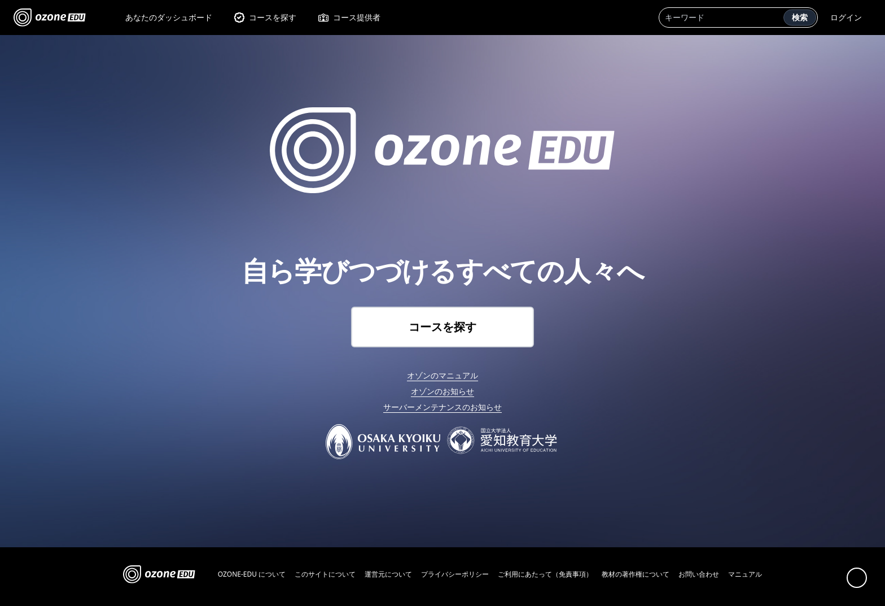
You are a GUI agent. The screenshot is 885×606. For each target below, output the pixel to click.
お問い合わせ (698, 574)
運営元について (388, 574)
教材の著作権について (635, 574)
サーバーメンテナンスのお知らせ (442, 407)
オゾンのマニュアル (442, 375)
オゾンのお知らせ (442, 391)
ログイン (846, 17)
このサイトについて (325, 574)
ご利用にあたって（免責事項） (545, 574)
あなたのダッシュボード (168, 17)
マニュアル (745, 574)
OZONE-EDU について (252, 574)
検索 (800, 17)
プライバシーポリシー (455, 574)
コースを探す (265, 17)
